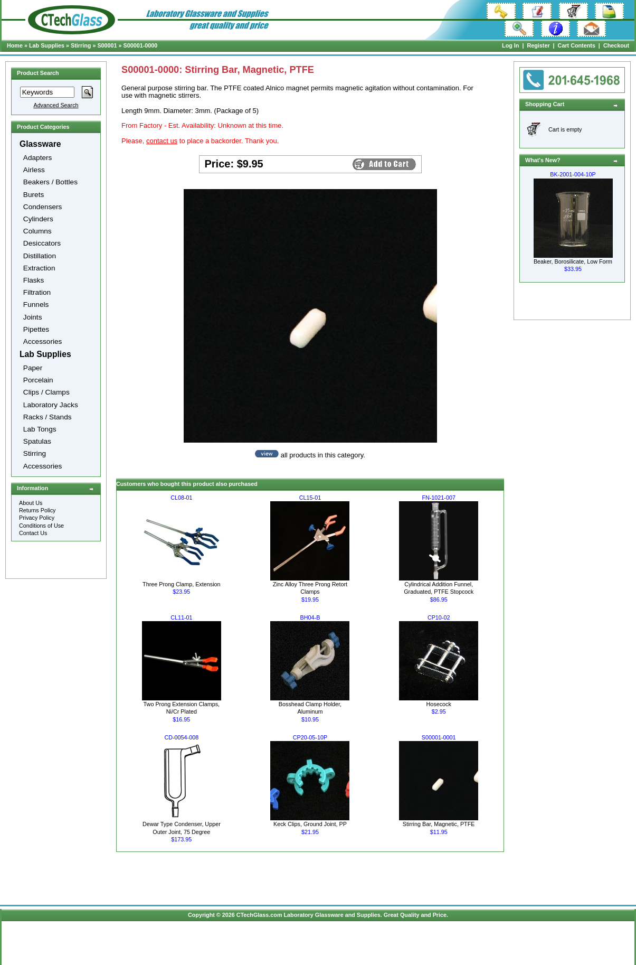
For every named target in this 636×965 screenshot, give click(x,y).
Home (15, 45)
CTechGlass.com (259, 915)
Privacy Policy (36, 517)
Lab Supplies (46, 45)
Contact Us (33, 533)
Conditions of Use (41, 525)
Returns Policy (37, 510)
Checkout (616, 45)
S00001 (107, 45)
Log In (510, 45)
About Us (30, 503)
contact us (161, 141)
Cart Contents (576, 45)
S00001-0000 (141, 45)
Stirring (81, 45)
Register (538, 45)
